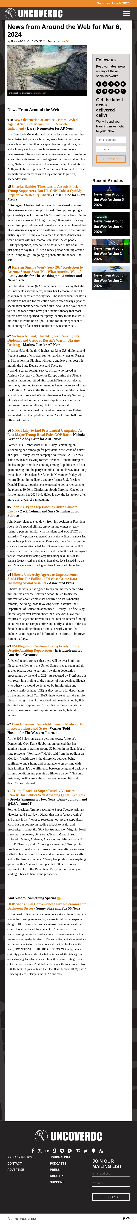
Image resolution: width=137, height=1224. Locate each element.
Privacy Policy (19, 1157)
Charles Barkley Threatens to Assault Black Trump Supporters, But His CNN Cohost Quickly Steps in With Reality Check (44, 191)
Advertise (15, 1170)
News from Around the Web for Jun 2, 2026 (109, 280)
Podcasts (58, 1163)
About (55, 1176)
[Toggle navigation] (126, 13)
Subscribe (110, 159)
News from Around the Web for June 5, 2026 (109, 199)
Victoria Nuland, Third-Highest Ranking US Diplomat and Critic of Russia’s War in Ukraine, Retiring (44, 340)
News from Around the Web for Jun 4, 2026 (109, 226)
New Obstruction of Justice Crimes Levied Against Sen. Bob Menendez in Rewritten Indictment (42, 124)
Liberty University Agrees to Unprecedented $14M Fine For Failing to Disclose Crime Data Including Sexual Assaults (43, 579)
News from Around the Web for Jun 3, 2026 (109, 253)
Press (55, 1170)
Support (57, 1182)
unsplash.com (41, 93)
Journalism (60, 1157)
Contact (14, 1163)
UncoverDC (35, 13)
